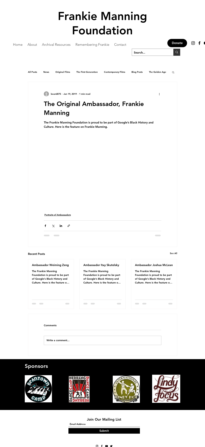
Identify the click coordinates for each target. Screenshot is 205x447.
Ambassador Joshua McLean (154, 265)
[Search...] (150, 52)
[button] (173, 72)
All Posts (32, 72)
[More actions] (159, 94)
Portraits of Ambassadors (57, 214)
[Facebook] (199, 43)
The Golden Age (157, 72)
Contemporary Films (114, 72)
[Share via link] (68, 225)
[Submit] (104, 431)
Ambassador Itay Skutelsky (101, 265)
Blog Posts (137, 72)
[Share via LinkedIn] (60, 225)
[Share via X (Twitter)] (53, 225)
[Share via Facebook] (45, 225)
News (46, 72)
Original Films (62, 72)
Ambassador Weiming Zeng (50, 265)
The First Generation (87, 72)
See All (173, 253)
